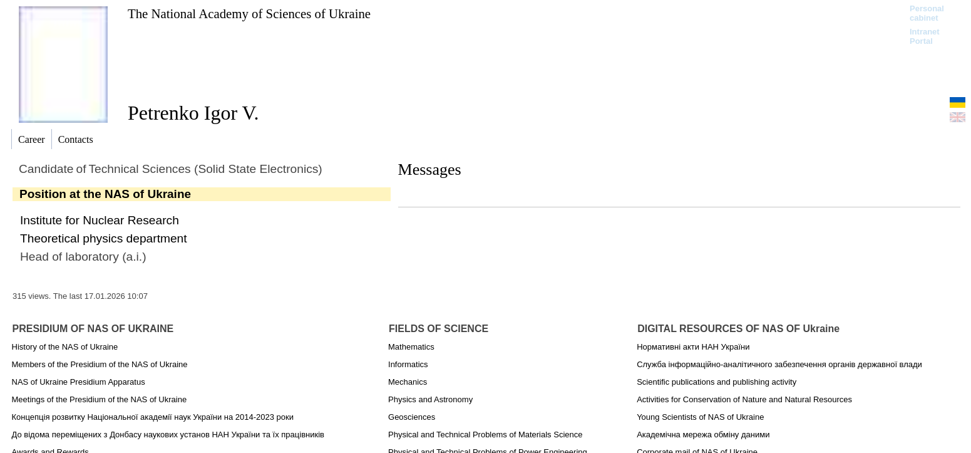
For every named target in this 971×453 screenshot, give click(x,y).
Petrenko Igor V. (193, 113)
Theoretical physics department (103, 238)
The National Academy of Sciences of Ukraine (249, 13)
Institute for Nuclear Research (99, 220)
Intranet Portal (925, 36)
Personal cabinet (927, 13)
